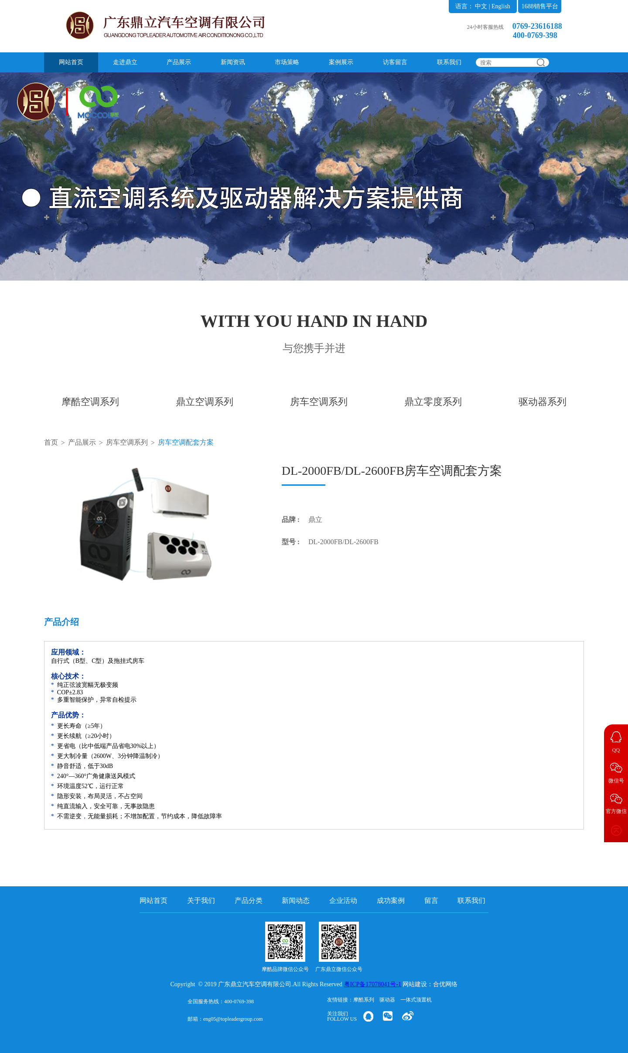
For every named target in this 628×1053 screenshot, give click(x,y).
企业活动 (343, 900)
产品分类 (249, 900)
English (500, 6)
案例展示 (341, 62)
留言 (431, 900)
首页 (51, 442)
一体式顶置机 (416, 1000)
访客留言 (395, 62)
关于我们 (201, 900)
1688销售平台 (540, 6)
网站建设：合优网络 (430, 984)
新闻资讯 (233, 62)
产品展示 (179, 62)
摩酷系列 (363, 1000)
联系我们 (449, 62)
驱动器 (387, 1000)
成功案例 (391, 900)
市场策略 (287, 62)
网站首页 (71, 62)
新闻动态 (296, 900)
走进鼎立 (125, 62)
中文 (481, 6)
